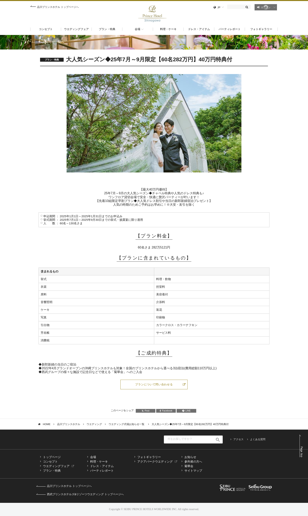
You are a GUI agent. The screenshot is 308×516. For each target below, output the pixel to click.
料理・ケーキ (99, 461)
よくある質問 (257, 439)
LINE (186, 410)
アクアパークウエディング (155, 461)
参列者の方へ (193, 461)
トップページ (52, 457)
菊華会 (188, 466)
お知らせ (190, 457)
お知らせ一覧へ (53, 42)
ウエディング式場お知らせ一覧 (127, 424)
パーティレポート (102, 470)
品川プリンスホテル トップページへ (58, 6)
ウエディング (94, 424)
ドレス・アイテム (102, 466)
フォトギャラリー (149, 457)
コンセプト (50, 461)
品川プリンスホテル (68, 424)
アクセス (238, 439)
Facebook (166, 410)
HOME (46, 424)
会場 (93, 457)
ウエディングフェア (56, 466)
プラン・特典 (52, 470)
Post (145, 410)
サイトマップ (193, 470)
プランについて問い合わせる (154, 384)
